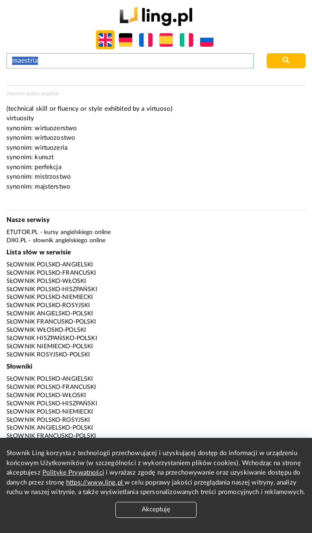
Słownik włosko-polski (46, 330)
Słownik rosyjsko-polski (48, 355)
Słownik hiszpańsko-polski (51, 338)
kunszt (44, 157)
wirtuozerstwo (56, 128)
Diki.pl (16, 241)
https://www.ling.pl (95, 482)
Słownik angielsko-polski (49, 314)
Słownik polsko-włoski (46, 281)
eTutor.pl (22, 232)
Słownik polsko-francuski (51, 273)
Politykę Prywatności (73, 472)
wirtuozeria (51, 147)
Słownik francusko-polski (51, 322)
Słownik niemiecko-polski (49, 347)
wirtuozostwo (55, 138)
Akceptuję (156, 509)
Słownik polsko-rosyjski (48, 305)
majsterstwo (52, 186)
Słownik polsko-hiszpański (51, 289)
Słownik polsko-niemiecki (49, 297)
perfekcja (48, 167)
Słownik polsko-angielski (49, 265)
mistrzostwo (53, 176)
